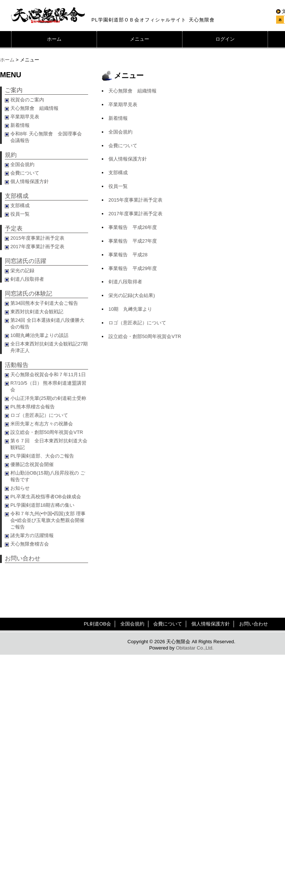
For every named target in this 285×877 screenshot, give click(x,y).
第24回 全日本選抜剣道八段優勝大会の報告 (47, 323)
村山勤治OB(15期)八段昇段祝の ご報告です (47, 476)
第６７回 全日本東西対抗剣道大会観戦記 (48, 444)
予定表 (14, 228)
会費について (122, 145)
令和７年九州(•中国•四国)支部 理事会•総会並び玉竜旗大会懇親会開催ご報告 (48, 520)
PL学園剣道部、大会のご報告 (42, 456)
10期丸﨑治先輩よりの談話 (39, 335)
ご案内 (14, 90)
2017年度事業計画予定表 (135, 213)
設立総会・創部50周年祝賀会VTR (144, 336)
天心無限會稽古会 (29, 544)
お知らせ (20, 488)
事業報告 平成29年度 (132, 268)
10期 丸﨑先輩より (130, 309)
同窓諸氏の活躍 (25, 261)
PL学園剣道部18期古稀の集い (42, 505)
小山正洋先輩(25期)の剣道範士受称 (48, 398)
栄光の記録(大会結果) (131, 295)
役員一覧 (118, 186)
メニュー (139, 39)
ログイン (225, 39)
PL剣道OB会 (97, 624)
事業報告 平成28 (127, 254)
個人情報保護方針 (127, 159)
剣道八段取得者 (125, 281)
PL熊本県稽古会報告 (32, 406)
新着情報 (118, 118)
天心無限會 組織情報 (132, 91)
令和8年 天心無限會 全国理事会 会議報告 (48, 137)
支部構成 (118, 172)
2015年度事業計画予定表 (135, 200)
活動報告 (16, 365)
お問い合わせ (22, 558)
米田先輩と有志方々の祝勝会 (41, 423)
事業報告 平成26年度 (132, 227)
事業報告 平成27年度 (132, 241)
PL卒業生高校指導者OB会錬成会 (45, 496)
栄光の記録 (22, 270)
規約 (11, 155)
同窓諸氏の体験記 (28, 293)
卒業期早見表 (122, 104)
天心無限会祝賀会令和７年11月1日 (48, 374)
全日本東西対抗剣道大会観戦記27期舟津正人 (49, 347)
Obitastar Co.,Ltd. (195, 648)
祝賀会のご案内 (27, 99)
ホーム (54, 39)
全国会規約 (120, 132)
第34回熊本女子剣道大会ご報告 (44, 303)
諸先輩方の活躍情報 (32, 535)
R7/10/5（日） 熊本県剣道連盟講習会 (48, 386)
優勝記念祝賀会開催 (32, 464)
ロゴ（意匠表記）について (137, 322)
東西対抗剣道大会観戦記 (36, 311)
